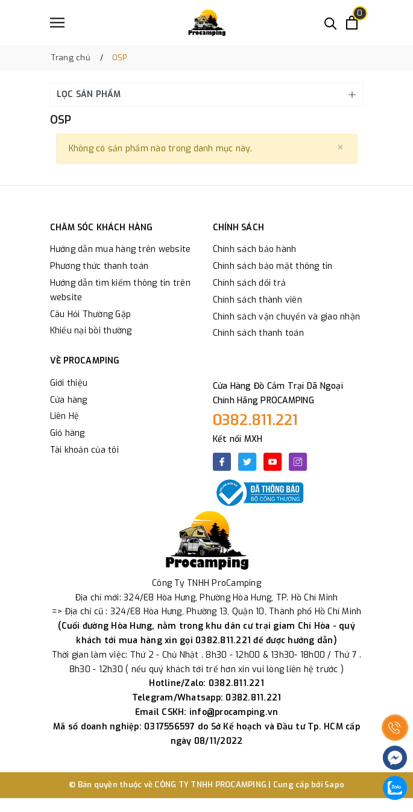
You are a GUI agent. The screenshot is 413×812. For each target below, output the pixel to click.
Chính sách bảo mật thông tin (273, 266)
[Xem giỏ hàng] (352, 23)
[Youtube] (272, 462)
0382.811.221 (255, 420)
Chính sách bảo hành (255, 249)
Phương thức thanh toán (99, 266)
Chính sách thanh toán (258, 333)
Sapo (334, 784)
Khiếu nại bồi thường (91, 330)
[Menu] (57, 22)
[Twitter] (247, 462)
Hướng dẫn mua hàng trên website (120, 249)
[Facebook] (222, 462)
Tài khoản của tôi (84, 450)
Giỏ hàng (67, 433)
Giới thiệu (69, 383)
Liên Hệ (65, 416)
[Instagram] (298, 462)
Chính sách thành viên (257, 300)
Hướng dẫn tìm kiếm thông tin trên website (120, 290)
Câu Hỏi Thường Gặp (90, 314)
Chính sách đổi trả (249, 283)
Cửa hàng (68, 400)
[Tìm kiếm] (330, 22)
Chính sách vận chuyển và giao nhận (287, 317)
